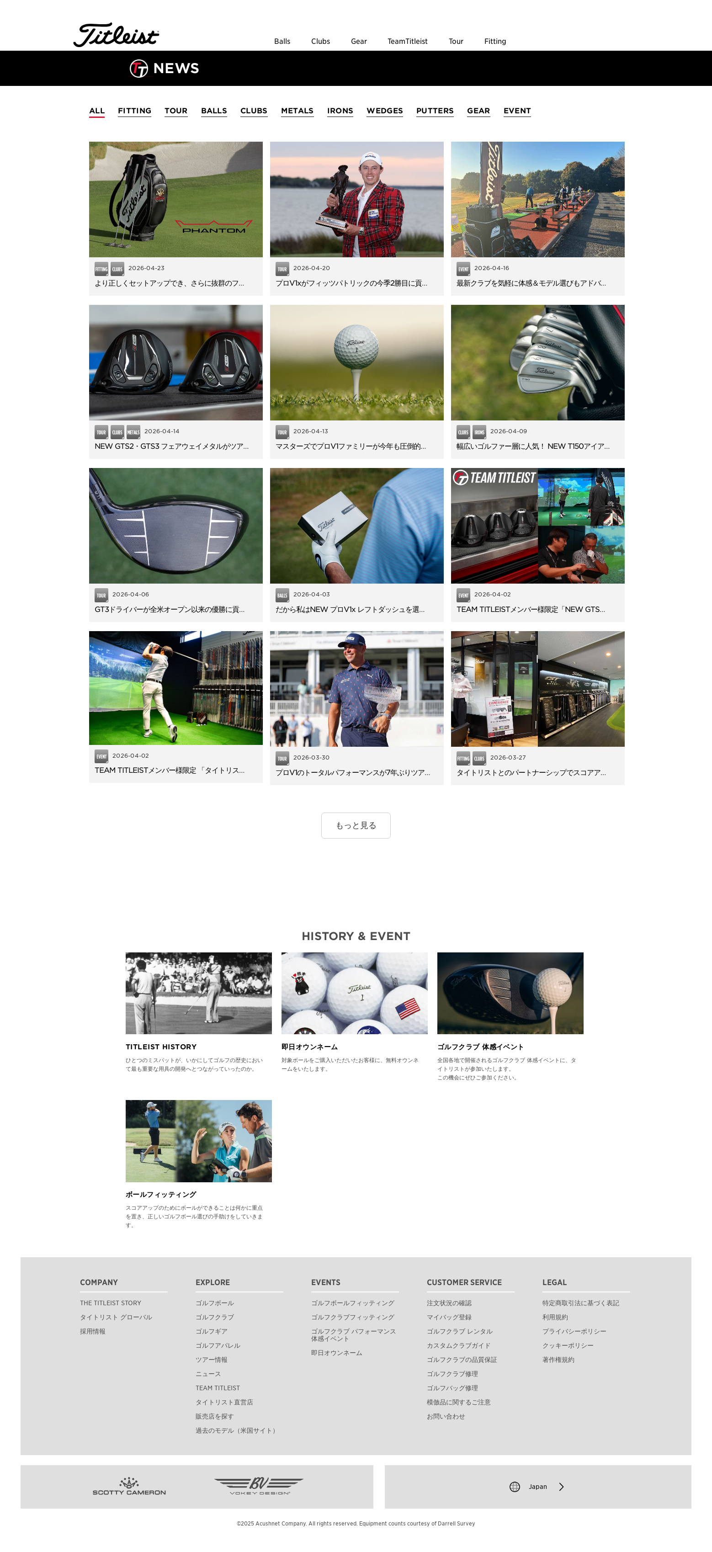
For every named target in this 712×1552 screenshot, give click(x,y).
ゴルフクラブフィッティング (352, 1317)
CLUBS (254, 110)
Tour (456, 41)
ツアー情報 (212, 1359)
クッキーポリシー (568, 1345)
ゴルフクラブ (215, 1317)
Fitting (495, 41)
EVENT (517, 110)
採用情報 (93, 1331)
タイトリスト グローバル (116, 1317)
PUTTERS (435, 110)
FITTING (134, 110)
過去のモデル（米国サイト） (237, 1430)
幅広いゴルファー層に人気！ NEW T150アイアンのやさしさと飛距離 (565, 446)
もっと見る (356, 825)
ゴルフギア (212, 1331)
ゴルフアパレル (218, 1345)
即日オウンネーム (310, 1047)
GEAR (478, 110)
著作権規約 (558, 1359)
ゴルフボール (215, 1303)
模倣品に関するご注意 (459, 1402)
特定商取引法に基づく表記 (580, 1303)
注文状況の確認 (449, 1303)
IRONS (340, 110)
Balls (282, 41)
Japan (538, 1486)
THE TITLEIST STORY (110, 1303)
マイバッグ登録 (449, 1317)
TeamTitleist (408, 41)
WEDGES (385, 110)
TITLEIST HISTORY (161, 1047)
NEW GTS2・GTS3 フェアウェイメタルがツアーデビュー (186, 446)
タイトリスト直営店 (224, 1402)
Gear (359, 41)
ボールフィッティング (161, 1195)
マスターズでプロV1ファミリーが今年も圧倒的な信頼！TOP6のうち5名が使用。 (401, 446)
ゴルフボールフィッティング (352, 1303)
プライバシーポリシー (574, 1331)
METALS (297, 110)
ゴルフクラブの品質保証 (462, 1359)
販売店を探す (215, 1416)
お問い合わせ (446, 1416)
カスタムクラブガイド (459, 1345)
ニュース (208, 1373)
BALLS (214, 110)
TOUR (176, 110)
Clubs (320, 41)
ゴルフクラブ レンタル (460, 1331)
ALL (97, 110)
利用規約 (555, 1317)
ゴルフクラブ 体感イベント (481, 1047)
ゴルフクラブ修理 (452, 1373)
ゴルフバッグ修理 (452, 1388)
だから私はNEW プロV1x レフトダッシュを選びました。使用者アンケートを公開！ (406, 609)
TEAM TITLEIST (218, 1388)
